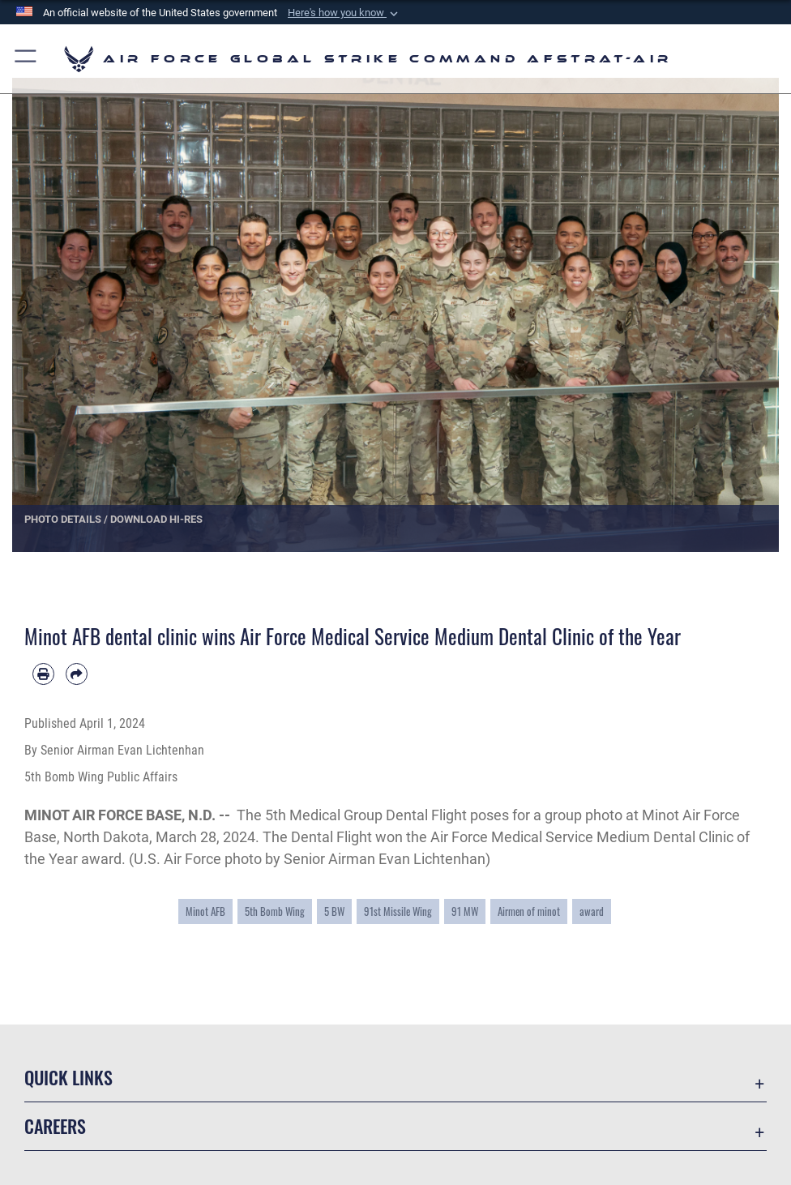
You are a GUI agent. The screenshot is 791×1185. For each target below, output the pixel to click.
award (591, 911)
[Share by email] (77, 674)
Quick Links (68, 1077)
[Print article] (43, 674)
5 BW (334, 911)
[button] (344, 13)
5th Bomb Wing (275, 911)
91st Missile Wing (398, 911)
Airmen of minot (529, 911)
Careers (55, 1126)
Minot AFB (205, 911)
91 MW (464, 911)
